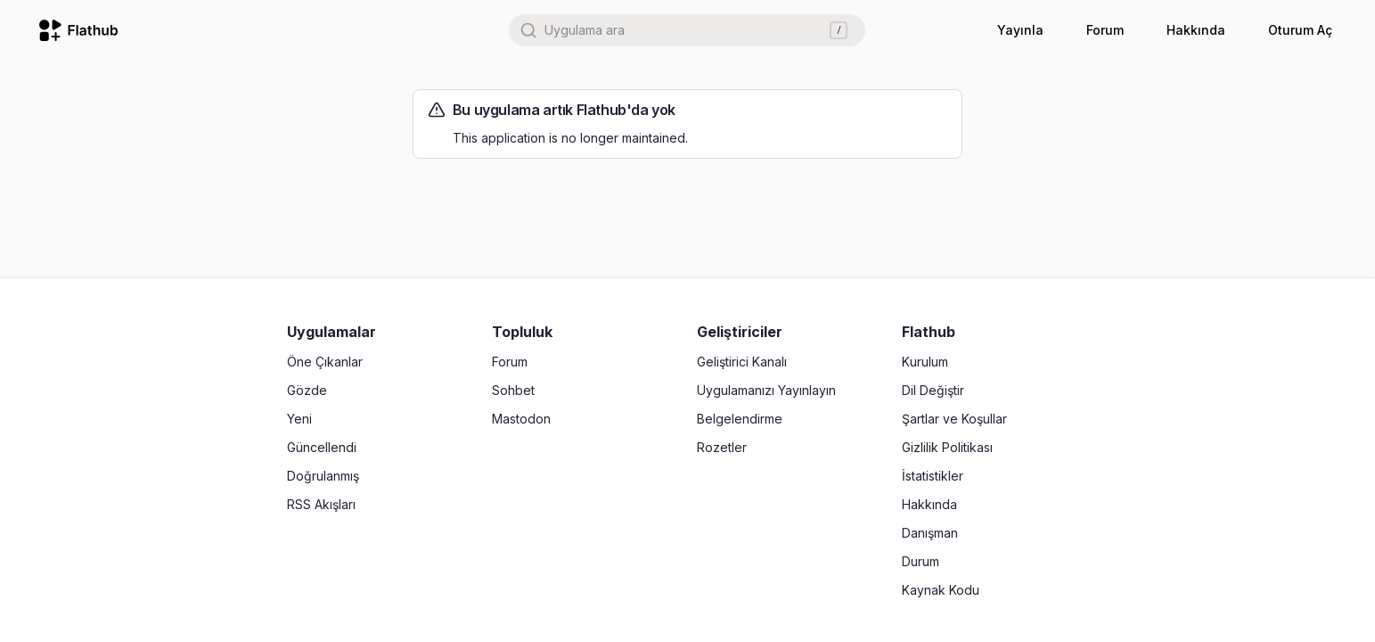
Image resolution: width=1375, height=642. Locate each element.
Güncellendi (321, 447)
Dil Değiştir (933, 390)
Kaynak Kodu (940, 589)
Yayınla (1020, 29)
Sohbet (513, 390)
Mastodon (521, 418)
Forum (1105, 29)
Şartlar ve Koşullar (954, 418)
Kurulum (925, 361)
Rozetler (722, 447)
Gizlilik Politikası (947, 447)
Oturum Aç (1300, 29)
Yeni (299, 418)
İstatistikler (932, 475)
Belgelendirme (739, 418)
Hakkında (1195, 29)
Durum (920, 561)
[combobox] (687, 30)
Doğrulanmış (323, 475)
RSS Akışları (321, 504)
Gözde (307, 390)
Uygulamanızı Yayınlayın (766, 390)
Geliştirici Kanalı (742, 361)
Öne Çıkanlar (325, 361)
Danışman (930, 532)
